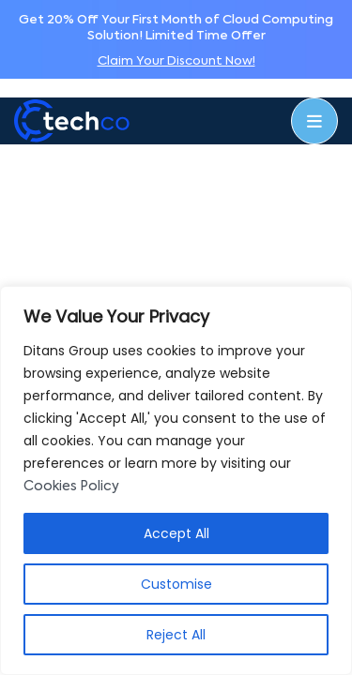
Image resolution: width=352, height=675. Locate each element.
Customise (176, 584)
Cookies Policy (71, 486)
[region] (176, 480)
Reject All (176, 634)
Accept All (176, 533)
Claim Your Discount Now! (176, 61)
